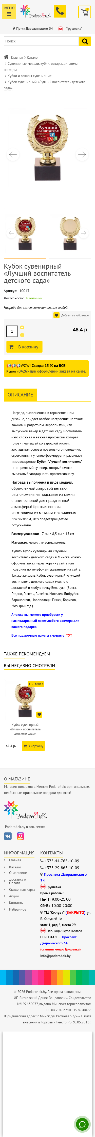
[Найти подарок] (85, 41)
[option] (25, 716)
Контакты (16, 902)
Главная (17, 57)
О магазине (18, 872)
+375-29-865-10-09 (62, 867)
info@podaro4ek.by (55, 956)
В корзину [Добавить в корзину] (27, 347)
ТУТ (69, 635)
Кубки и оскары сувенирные (29, 75)
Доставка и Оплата (17, 881)
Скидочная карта (22, 889)
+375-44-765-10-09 (62, 860)
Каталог (33, 57)
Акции (14, 896)
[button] (82, 154)
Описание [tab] (20, 394)
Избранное (17, 909)
